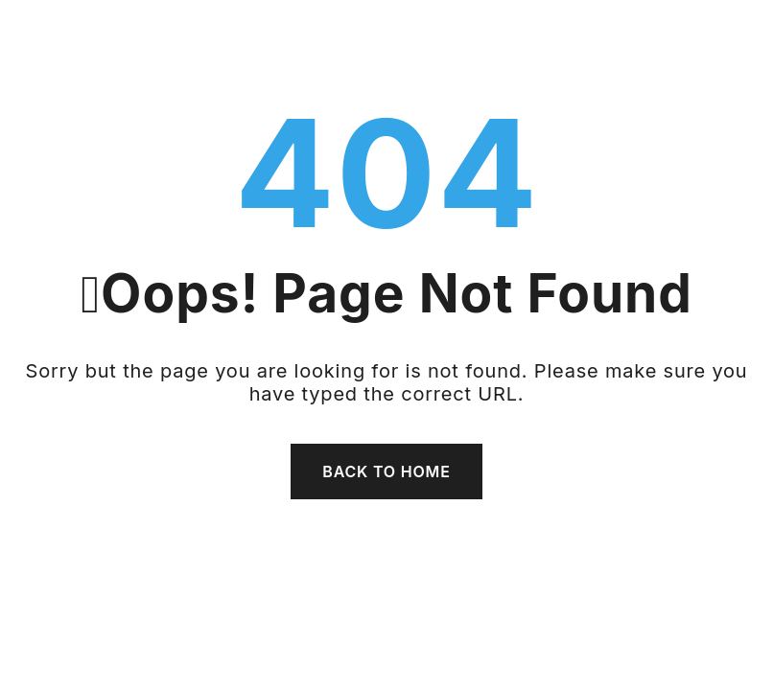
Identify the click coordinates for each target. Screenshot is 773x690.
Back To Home (386, 471)
